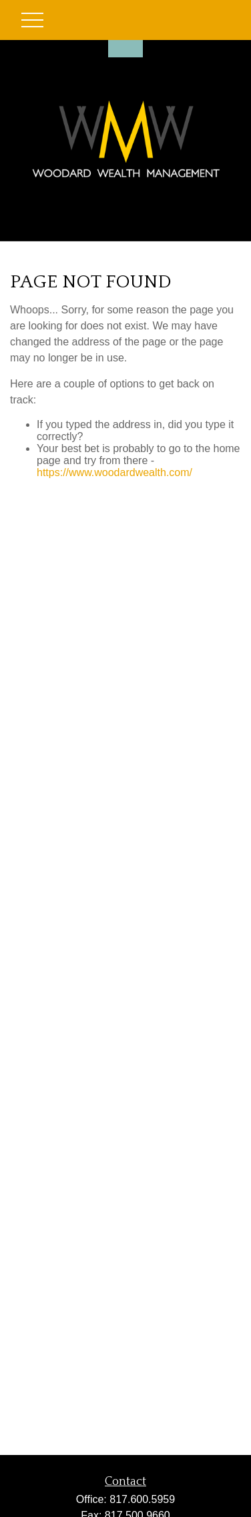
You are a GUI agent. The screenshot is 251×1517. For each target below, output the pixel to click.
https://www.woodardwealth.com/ (114, 472)
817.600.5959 (142, 1499)
